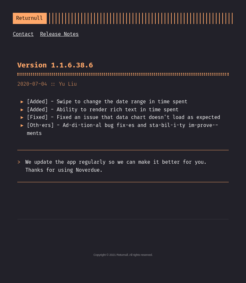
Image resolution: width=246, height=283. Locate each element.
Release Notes (59, 34)
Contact (23, 34)
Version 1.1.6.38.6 (55, 65)
